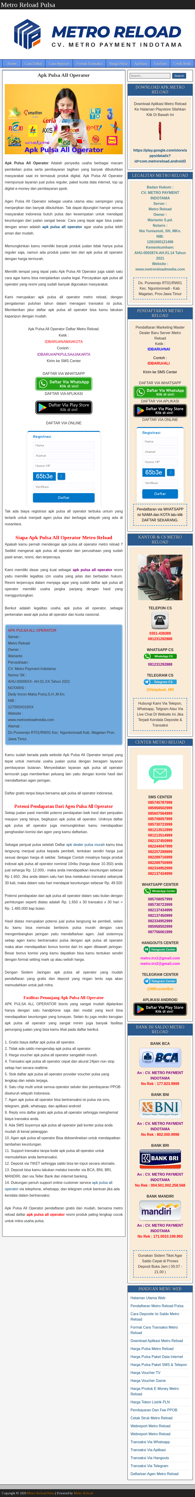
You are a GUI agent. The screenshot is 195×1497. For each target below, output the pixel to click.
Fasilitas (160, 63)
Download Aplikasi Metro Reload (157, 1341)
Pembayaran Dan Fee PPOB (154, 1410)
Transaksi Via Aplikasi (148, 1450)
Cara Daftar (33, 63)
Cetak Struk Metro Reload (151, 1418)
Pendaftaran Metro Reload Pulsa (157, 1306)
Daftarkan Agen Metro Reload (155, 1474)
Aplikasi (140, 63)
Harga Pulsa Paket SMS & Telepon (159, 1365)
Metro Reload (83, 1493)
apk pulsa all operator (62, 227)
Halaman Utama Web (148, 1298)
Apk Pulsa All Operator (64, 75)
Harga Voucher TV (145, 1373)
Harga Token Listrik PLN (150, 1402)
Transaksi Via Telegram (149, 1466)
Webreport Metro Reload (150, 1426)
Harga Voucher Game (148, 1381)
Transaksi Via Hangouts (150, 1458)
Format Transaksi (89, 63)
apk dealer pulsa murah (85, 845)
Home (12, 63)
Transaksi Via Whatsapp (150, 1442)
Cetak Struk (182, 63)
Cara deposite (59, 63)
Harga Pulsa (118, 63)
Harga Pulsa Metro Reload (152, 1349)
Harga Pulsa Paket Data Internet (157, 1357)
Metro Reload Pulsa (28, 4)
